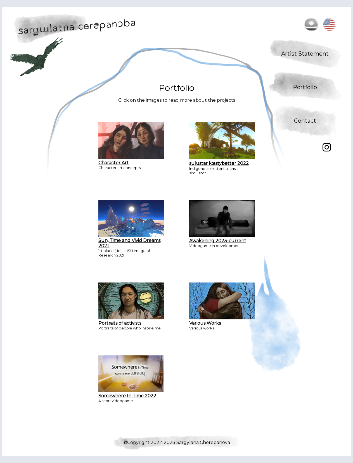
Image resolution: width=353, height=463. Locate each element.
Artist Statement (305, 53)
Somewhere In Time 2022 (131, 393)
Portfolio (305, 87)
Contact (305, 120)
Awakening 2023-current (222, 238)
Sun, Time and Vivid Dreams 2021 (131, 240)
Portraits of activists (131, 320)
